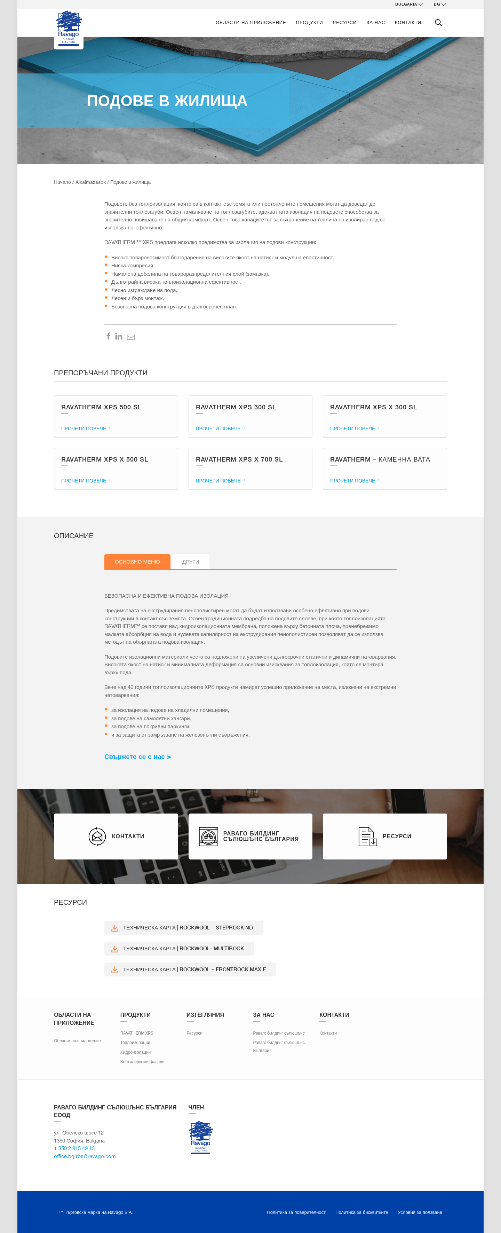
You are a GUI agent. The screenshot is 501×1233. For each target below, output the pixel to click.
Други (190, 561)
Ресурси (345, 22)
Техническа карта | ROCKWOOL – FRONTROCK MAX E (188, 969)
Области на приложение (251, 22)
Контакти (408, 22)
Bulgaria (409, 4)
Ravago (201, 1137)
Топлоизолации (135, 1042)
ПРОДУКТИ (309, 22)
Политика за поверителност (296, 1212)
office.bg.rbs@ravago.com (85, 1156)
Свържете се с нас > (137, 757)
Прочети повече (86, 428)
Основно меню (137, 561)
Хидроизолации (135, 1052)
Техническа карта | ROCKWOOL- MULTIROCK (177, 948)
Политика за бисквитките (361, 1212)
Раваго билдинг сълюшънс (279, 1033)
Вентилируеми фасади (142, 1061)
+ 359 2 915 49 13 (74, 1148)
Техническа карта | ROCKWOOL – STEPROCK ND (182, 928)
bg (440, 4)
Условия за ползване (420, 1212)
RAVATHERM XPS (136, 1033)
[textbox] (250, 756)
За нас (375, 22)
